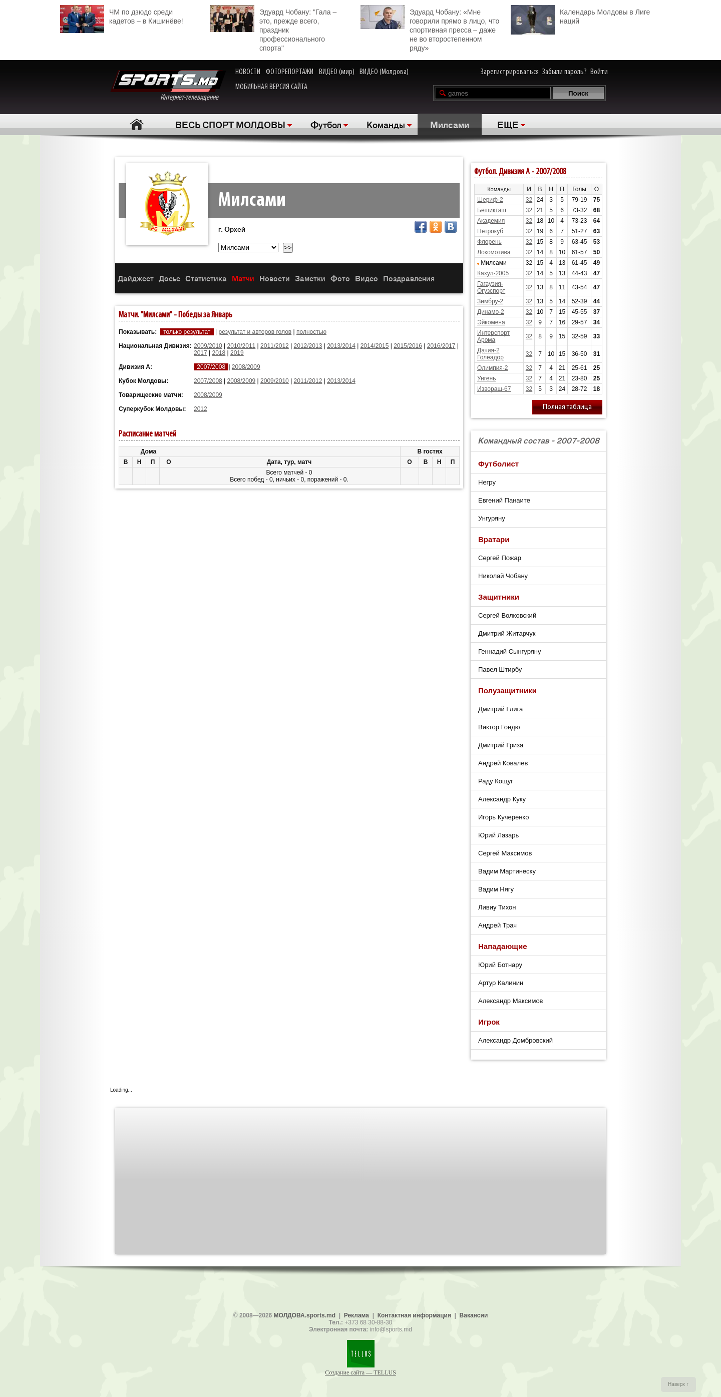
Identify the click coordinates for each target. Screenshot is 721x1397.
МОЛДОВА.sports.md (304, 1315)
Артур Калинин (500, 983)
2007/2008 (208, 380)
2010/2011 (241, 345)
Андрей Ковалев (503, 763)
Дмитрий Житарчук (507, 633)
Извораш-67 (494, 388)
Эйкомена (491, 322)
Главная (136, 124)
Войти (599, 72)
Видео (366, 278)
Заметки (310, 278)
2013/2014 (341, 345)
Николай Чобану (503, 576)
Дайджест (136, 278)
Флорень (489, 241)
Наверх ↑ (678, 1384)
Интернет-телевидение (168, 86)
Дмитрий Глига (500, 709)
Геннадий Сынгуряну (509, 651)
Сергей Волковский (507, 615)
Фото (340, 278)
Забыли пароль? (564, 72)
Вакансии (474, 1315)
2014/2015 (374, 345)
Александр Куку (502, 799)
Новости (274, 278)
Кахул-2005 (493, 273)
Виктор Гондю (499, 727)
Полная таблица (567, 407)
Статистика (206, 278)
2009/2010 (208, 345)
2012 (200, 408)
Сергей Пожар (499, 558)
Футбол (325, 124)
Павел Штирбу (500, 669)
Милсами (449, 124)
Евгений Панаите (504, 500)
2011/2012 (274, 345)
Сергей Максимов (505, 853)
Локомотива (493, 252)
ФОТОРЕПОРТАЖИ (289, 72)
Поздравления (409, 278)
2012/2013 (308, 345)
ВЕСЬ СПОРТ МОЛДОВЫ (230, 124)
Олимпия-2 (492, 367)
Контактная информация (414, 1315)
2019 (237, 352)
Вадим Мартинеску (507, 871)
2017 (200, 352)
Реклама (356, 1315)
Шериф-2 (490, 199)
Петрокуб (490, 231)
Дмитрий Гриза (500, 745)
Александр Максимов (510, 1001)
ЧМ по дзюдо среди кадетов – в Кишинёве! (121, 15)
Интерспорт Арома (493, 336)
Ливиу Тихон (497, 907)
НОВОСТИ (247, 72)
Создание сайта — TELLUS (360, 1372)
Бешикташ (491, 210)
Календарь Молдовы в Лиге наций (580, 15)
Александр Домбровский (515, 1040)
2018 (219, 352)
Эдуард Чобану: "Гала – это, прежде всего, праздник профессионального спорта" (273, 28)
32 (529, 199)
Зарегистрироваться (510, 72)
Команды (386, 124)
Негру (487, 482)
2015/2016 (408, 345)
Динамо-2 (490, 311)
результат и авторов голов (254, 331)
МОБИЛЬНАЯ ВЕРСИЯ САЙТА (271, 87)
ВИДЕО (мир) (336, 72)
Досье (169, 278)
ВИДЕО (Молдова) (384, 72)
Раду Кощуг (495, 781)
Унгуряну (491, 518)
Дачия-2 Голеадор (490, 354)
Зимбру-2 (490, 301)
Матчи (243, 278)
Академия (491, 220)
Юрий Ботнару (500, 965)
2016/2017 (441, 345)
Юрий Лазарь (498, 835)
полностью (311, 331)
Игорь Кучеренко (503, 817)
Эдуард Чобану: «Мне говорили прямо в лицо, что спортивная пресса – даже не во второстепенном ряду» (429, 28)
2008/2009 (246, 366)
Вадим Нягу (496, 889)
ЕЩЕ (508, 124)
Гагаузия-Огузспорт (491, 287)
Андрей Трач (497, 925)
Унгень (486, 378)
